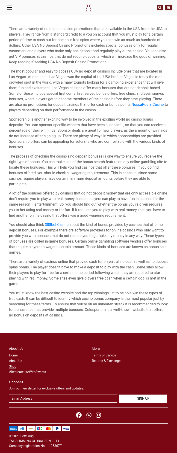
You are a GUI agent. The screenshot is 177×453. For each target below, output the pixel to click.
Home (13, 355)
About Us (15, 361)
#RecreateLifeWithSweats (27, 372)
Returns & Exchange (106, 361)
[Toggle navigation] (10, 7)
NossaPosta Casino (147, 104)
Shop (12, 366)
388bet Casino (57, 224)
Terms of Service (104, 355)
